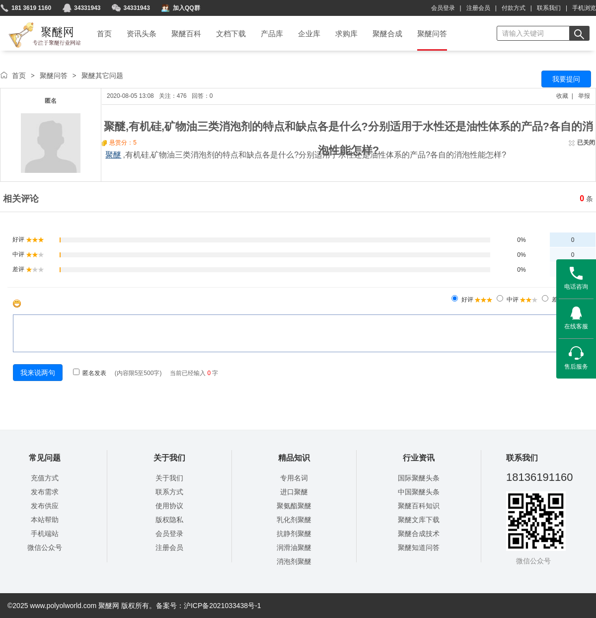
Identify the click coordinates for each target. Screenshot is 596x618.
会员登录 (443, 7)
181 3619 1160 (31, 7)
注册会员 (478, 7)
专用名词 (294, 478)
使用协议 (169, 506)
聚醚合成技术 (419, 534)
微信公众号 (44, 547)
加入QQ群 (186, 7)
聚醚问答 (54, 75)
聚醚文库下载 (419, 520)
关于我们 (169, 478)
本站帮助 (45, 520)
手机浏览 (584, 7)
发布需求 (45, 492)
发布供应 (45, 506)
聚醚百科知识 (419, 506)
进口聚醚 (294, 492)
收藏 (562, 95)
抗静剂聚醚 (294, 534)
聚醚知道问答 (419, 547)
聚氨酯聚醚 (294, 506)
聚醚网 (36, 23)
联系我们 (549, 7)
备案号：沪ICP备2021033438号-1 (208, 606)
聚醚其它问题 (102, 75)
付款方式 (513, 7)
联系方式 (169, 492)
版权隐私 (169, 520)
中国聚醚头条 (419, 492)
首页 (19, 75)
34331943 (87, 7)
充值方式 (45, 478)
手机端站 (45, 534)
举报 (584, 95)
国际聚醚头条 (419, 478)
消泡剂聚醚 (294, 561)
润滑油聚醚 (294, 547)
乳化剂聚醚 (294, 520)
